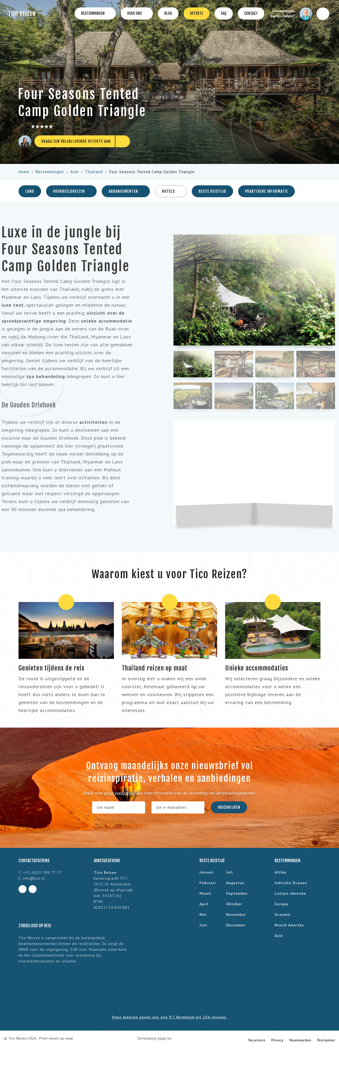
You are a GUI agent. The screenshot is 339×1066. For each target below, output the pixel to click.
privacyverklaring (119, 793)
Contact (251, 13)
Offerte (196, 13)
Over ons (136, 14)
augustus (235, 882)
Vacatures (256, 1040)
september (237, 893)
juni (203, 925)
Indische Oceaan (291, 882)
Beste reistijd (212, 191)
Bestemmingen (95, 14)
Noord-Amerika (289, 925)
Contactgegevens (34, 860)
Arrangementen (126, 191)
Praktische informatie (266, 191)
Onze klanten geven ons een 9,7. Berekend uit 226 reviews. (169, 1017)
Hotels (171, 191)
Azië (74, 171)
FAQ (223, 13)
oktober (234, 904)
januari (206, 872)
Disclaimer (326, 1040)
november (236, 914)
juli (229, 872)
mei (203, 914)
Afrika (280, 872)
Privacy (277, 1040)
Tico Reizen (22, 13)
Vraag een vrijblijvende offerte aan (76, 141)
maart (205, 893)
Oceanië (283, 914)
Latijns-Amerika (290, 893)
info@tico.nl (34, 878)
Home (24, 171)
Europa (281, 904)
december (236, 925)
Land (29, 191)
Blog (168, 13)
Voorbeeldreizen (71, 191)
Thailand (94, 171)
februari (207, 882)
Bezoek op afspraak (113, 890)
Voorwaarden (300, 1040)
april (203, 904)
